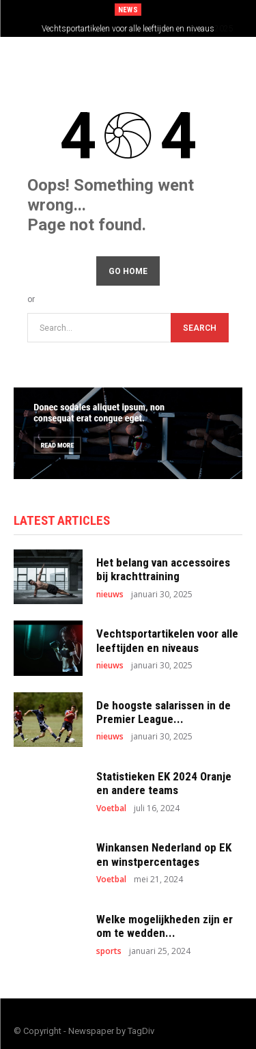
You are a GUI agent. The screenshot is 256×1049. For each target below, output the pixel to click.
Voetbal (111, 808)
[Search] (200, 327)
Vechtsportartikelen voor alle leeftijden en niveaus (128, 28)
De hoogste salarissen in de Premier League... (163, 712)
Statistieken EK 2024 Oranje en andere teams (163, 783)
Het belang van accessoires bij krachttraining (163, 569)
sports (109, 951)
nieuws (110, 594)
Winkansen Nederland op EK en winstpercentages (163, 854)
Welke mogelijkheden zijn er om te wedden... (164, 926)
